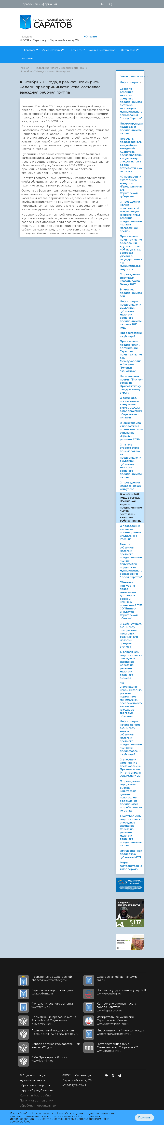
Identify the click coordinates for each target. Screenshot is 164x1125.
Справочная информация (39, 4)
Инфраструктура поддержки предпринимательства (131, 128)
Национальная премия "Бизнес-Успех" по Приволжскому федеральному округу (131, 384)
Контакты (27, 58)
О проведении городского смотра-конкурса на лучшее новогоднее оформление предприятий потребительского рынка (131, 796)
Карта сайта (42, 1095)
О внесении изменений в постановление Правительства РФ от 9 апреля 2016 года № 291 (130, 768)
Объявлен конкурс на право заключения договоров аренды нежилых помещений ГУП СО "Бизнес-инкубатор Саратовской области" (131, 600)
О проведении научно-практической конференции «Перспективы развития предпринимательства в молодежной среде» (131, 216)
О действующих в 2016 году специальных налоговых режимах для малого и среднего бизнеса (130, 635)
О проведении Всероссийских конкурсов (130, 486)
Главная (24, 67)
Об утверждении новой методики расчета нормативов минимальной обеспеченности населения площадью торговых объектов (131, 700)
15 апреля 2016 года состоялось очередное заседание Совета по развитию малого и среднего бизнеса (131, 665)
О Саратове (28, 50)
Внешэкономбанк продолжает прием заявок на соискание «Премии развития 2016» (131, 431)
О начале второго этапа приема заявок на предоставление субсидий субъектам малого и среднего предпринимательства (131, 461)
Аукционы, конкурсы (101, 50)
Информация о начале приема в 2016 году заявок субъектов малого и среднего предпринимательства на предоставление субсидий (131, 738)
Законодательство (132, 76)
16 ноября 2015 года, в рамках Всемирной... (46, 71)
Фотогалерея (129, 50)
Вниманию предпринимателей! (131, 293)
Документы (75, 50)
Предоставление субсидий (131, 334)
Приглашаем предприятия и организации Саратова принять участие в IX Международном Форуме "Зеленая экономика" (131, 356)
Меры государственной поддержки (131, 866)
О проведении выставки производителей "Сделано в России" (130, 532)
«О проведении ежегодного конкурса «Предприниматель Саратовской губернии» (131, 186)
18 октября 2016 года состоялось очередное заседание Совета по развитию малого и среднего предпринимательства (131, 830)
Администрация (52, 50)
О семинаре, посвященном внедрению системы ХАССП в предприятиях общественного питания (131, 407)
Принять (144, 1117)
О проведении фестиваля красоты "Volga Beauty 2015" (130, 279)
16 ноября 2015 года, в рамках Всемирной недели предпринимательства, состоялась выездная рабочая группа (131, 507)
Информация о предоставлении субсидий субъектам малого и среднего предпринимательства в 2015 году (131, 314)
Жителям (90, 36)
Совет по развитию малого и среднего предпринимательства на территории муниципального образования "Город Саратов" (131, 103)
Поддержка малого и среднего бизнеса (59, 67)
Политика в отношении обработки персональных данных (38, 1105)
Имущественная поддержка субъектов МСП (131, 854)
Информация (129, 82)
